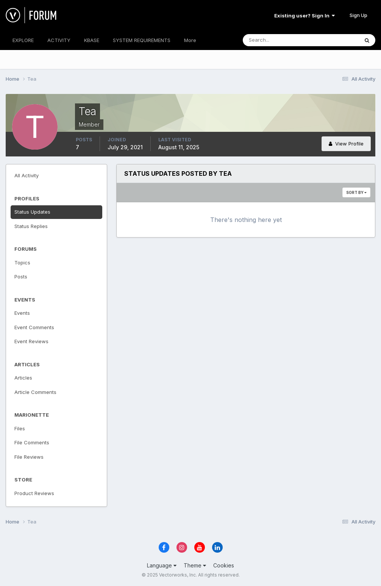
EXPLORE (23, 40)
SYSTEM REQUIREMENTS (141, 40)
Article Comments (35, 392)
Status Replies (31, 226)
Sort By (356, 192)
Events (22, 313)
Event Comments (34, 327)
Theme (195, 565)
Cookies (223, 565)
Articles (23, 378)
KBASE (91, 40)
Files (19, 428)
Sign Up (358, 15)
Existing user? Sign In (304, 16)
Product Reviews (34, 493)
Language (161, 565)
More (190, 40)
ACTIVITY (58, 40)
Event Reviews (31, 341)
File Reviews (29, 457)
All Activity (26, 175)
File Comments (31, 442)
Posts (20, 276)
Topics (22, 262)
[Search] (276, 40)
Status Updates (32, 212)
